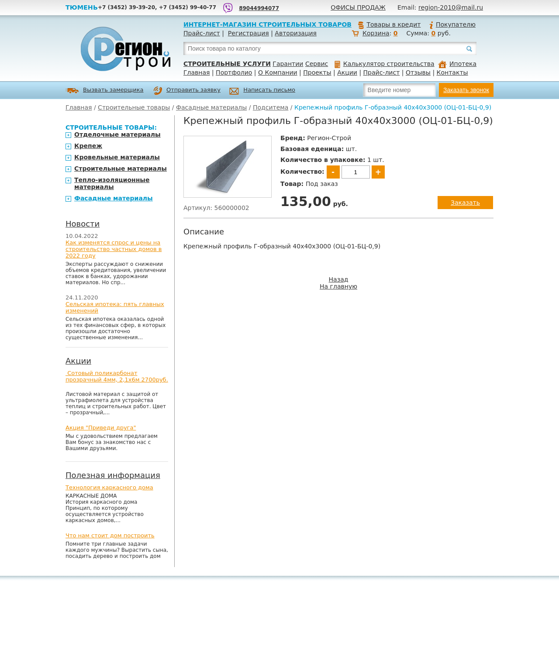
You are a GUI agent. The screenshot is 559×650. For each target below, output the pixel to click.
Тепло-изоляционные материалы (112, 183)
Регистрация (248, 33)
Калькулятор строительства (385, 63)
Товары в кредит (389, 24)
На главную (338, 286)
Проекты (317, 72)
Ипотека (457, 63)
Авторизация (296, 33)
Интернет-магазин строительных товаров (267, 24)
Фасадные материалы (211, 107)
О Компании (277, 72)
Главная (196, 72)
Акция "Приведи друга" (101, 427)
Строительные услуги (227, 63)
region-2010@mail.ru (450, 7)
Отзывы (418, 72)
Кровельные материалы (117, 157)
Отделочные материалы (117, 134)
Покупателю (452, 24)
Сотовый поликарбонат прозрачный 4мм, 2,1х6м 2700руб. (117, 376)
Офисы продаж (358, 7)
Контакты (452, 72)
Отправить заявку (187, 90)
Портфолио (234, 72)
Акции (347, 72)
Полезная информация (113, 475)
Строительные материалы (120, 168)
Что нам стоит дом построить (110, 535)
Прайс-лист (201, 33)
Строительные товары (134, 107)
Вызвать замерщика (105, 90)
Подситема (270, 107)
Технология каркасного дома (109, 487)
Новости (83, 223)
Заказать (465, 202)
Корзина (376, 33)
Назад (339, 279)
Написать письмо (262, 91)
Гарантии (288, 63)
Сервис (316, 63)
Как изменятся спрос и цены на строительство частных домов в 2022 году (114, 249)
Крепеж (88, 145)
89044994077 (259, 8)
